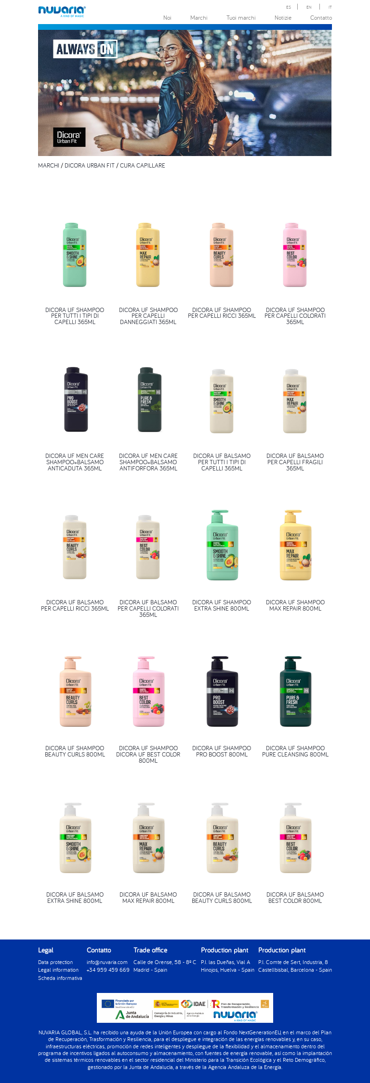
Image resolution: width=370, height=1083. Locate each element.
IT (330, 7)
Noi (167, 17)
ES (288, 7)
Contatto (321, 17)
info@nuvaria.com (107, 961)
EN (309, 7)
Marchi (199, 17)
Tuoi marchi (241, 17)
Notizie (283, 17)
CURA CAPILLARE (142, 165)
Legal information (58, 969)
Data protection (55, 961)
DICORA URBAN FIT (90, 165)
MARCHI (48, 165)
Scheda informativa (60, 976)
